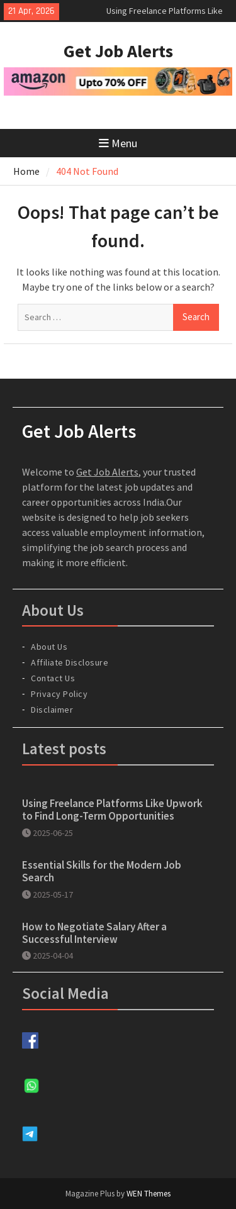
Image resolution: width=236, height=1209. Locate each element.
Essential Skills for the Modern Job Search (101, 871)
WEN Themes (148, 1193)
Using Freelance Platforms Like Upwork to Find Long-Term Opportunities (112, 809)
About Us (49, 646)
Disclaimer (52, 709)
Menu (118, 143)
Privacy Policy (59, 693)
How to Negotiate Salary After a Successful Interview (94, 933)
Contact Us (53, 678)
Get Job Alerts (118, 51)
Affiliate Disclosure (69, 662)
